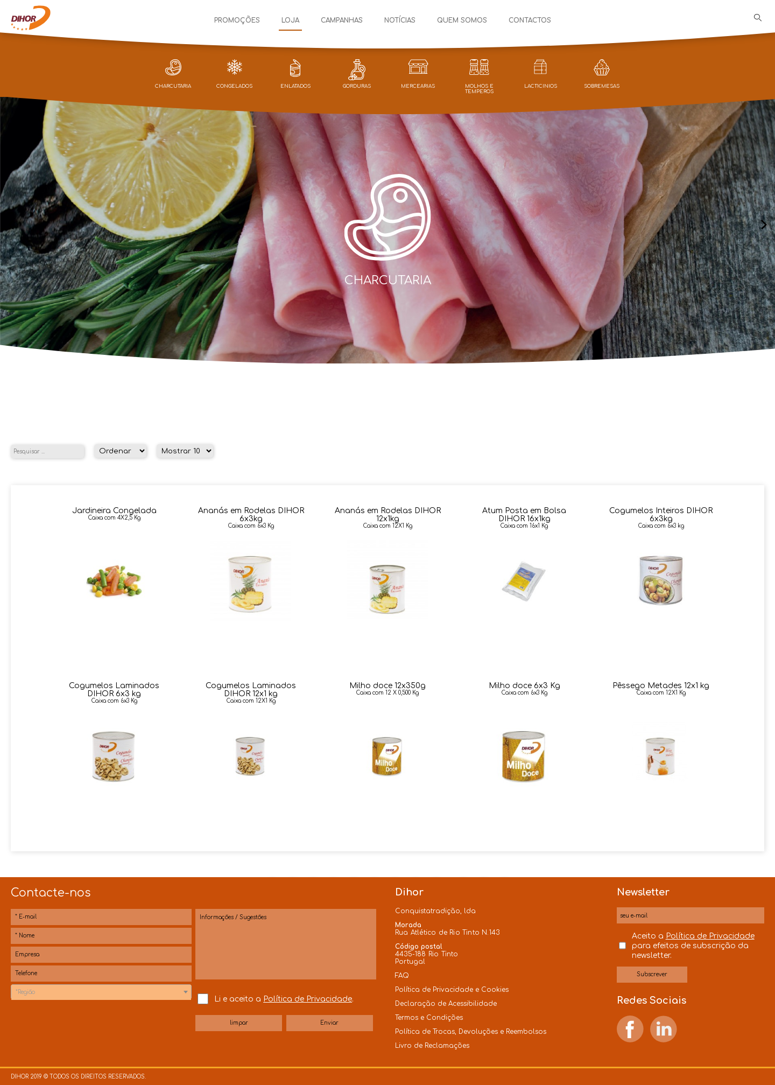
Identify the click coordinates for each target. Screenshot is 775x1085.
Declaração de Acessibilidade (446, 1003)
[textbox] (101, 992)
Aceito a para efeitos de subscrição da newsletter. (693, 946)
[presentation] (11, 225)
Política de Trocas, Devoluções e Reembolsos (470, 1031)
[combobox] (101, 991)
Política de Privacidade (307, 999)
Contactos (530, 20)
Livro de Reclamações (432, 1045)
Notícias (399, 20)
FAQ (402, 975)
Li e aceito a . (284, 999)
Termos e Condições (429, 1017)
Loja (290, 20)
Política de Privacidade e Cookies (452, 989)
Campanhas (342, 20)
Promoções (237, 20)
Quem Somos (462, 20)
